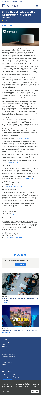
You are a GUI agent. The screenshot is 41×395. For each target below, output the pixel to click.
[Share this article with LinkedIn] (18, 255)
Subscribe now (20, 264)
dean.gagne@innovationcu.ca (14, 237)
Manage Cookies (6, 371)
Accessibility (5, 369)
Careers (4, 352)
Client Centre (14, 1)
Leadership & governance (8, 356)
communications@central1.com (14, 186)
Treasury (4, 344)
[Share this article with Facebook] (15, 255)
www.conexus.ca (20, 207)
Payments (4, 346)
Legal (3, 367)
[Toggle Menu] (37, 5)
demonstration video (24, 138)
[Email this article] (25, 255)
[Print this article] (22, 255)
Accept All (35, 391)
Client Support (6, 1)
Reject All (6, 391)
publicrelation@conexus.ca (13, 215)
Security (4, 364)
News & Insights (6, 342)
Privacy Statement (7, 362)
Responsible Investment (8, 354)
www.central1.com (14, 162)
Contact (20, 1)
